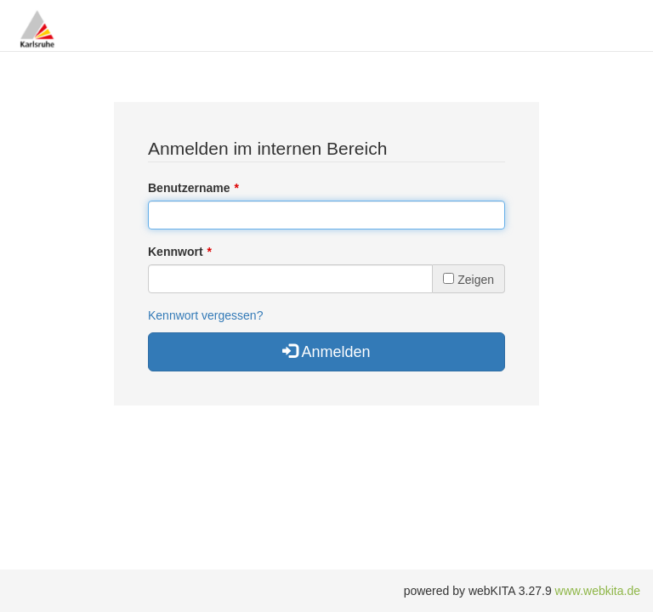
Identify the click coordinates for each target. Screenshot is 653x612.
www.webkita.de (597, 591)
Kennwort (175, 251)
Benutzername (189, 188)
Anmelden (326, 351)
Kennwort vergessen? (205, 315)
